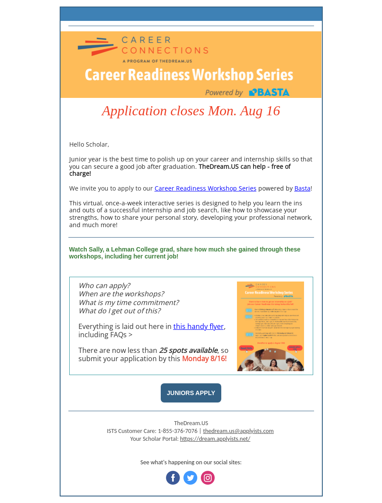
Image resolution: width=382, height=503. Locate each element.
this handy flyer (198, 326)
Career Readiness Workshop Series (206, 188)
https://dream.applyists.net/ (215, 439)
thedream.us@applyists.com (238, 431)
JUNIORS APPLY (191, 392)
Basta (302, 188)
